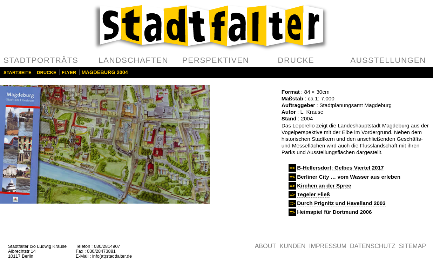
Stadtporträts (41, 60)
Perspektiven (215, 60)
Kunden (292, 246)
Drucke (296, 60)
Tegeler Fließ (313, 194)
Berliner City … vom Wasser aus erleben (348, 177)
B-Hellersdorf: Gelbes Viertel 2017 (340, 168)
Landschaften (133, 60)
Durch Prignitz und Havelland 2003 (341, 203)
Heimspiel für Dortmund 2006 (334, 212)
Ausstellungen (388, 60)
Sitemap (412, 246)
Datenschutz (372, 246)
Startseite (18, 72)
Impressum (328, 246)
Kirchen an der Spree (324, 186)
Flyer (69, 72)
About (265, 246)
